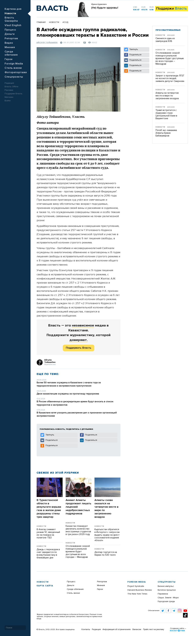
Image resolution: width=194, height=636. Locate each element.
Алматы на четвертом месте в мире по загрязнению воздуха (167, 96)
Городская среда (166, 601)
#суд (65, 22)
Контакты (86, 630)
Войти (8, 101)
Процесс (10, 30)
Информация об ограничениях (117, 630)
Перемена (163, 594)
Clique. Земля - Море (168, 598)
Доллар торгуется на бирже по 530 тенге (105, 553)
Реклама (9, 90)
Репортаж (11, 38)
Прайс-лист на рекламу (153, 630)
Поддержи (171, 8)
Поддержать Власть (78, 347)
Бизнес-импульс (166, 586)
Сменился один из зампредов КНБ (165, 39)
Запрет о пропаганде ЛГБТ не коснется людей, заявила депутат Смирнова (170, 78)
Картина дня (13, 9)
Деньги (10, 34)
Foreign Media (14, 63)
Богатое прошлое (167, 590)
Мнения (10, 47)
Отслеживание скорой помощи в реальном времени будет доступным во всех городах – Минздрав (78, 551)
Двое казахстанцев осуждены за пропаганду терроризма (68, 394)
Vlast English (13, 25)
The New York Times (137, 594)
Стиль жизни (13, 68)
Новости (10, 13)
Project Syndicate (135, 586)
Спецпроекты (14, 77)
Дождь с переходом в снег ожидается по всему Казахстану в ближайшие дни (48, 553)
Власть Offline (11, 87)
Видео (9, 43)
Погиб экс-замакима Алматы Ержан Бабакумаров (166, 133)
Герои (9, 59)
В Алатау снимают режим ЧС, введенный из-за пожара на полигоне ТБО (48, 533)
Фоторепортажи (16, 72)
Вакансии (136, 630)
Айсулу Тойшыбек (47, 43)
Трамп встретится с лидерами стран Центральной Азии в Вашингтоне (166, 114)
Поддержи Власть (13, 94)
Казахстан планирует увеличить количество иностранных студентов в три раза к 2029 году (78, 530)
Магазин (9, 97)
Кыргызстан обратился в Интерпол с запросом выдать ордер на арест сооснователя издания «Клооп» (107, 535)
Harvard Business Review (139, 590)
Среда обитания (75, 589)
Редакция (9, 83)
